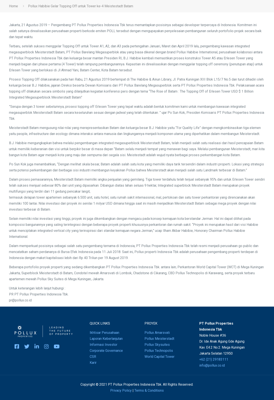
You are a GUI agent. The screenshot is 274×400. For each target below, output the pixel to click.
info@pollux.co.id (212, 365)
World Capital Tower (159, 357)
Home (13, 6)
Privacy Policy (121, 390)
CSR (93, 357)
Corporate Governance (106, 351)
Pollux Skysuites (157, 345)
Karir (93, 363)
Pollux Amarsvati (157, 333)
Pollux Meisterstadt (159, 339)
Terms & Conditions (149, 390)
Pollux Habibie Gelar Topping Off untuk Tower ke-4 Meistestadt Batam (80, 6)
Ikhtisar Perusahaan (104, 333)
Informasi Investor (103, 345)
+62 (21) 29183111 (213, 359)
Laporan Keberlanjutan (106, 339)
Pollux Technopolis (158, 351)
